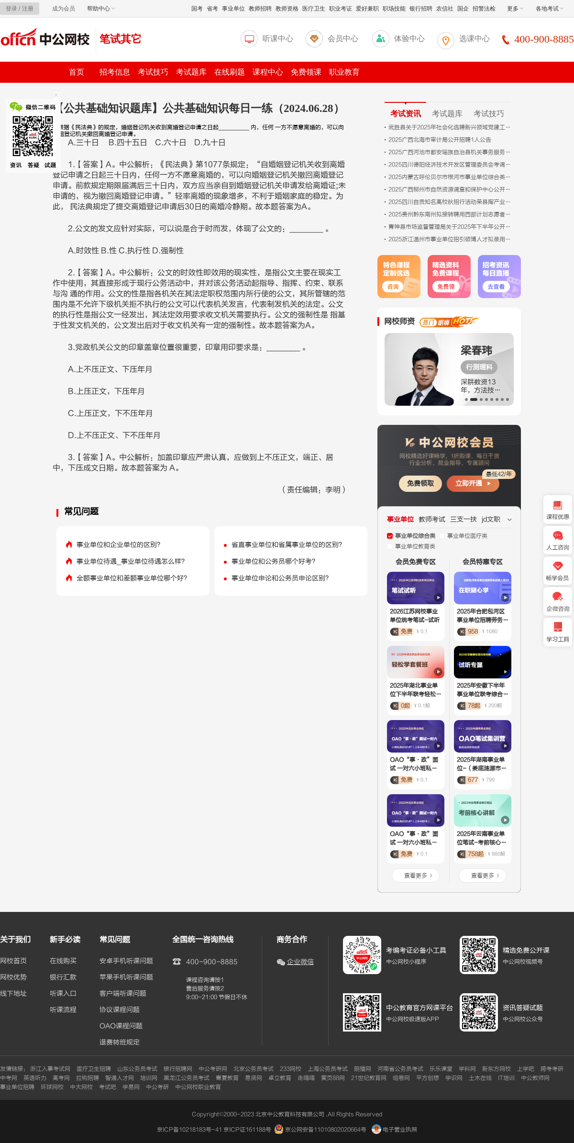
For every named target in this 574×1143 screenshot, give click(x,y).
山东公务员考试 (137, 1068)
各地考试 (549, 8)
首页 (76, 72)
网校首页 (13, 961)
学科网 (467, 1068)
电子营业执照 (394, 1129)
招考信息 (114, 72)
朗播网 (362, 1068)
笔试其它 (120, 39)
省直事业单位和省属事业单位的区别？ (288, 545)
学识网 (454, 1078)
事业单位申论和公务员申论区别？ (282, 578)
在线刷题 (229, 72)
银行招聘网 (178, 1068)
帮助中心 (101, 8)
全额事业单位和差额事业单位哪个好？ (133, 578)
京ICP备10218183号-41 (189, 1129)
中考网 (8, 1078)
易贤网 (253, 1078)
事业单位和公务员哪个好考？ (275, 561)
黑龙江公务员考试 (187, 1078)
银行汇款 (63, 977)
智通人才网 (119, 1078)
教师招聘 (260, 8)
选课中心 (474, 38)
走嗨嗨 (306, 1078)
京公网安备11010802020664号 (325, 1129)
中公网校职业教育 (198, 1087)
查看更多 (415, 875)
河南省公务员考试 (400, 1068)
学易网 (131, 1087)
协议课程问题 (119, 1010)
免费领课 (306, 72)
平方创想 (427, 1078)
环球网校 (52, 1087)
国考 (197, 8)
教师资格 (287, 8)
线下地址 (13, 993)
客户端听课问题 (122, 993)
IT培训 (506, 1078)
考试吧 (107, 1087)
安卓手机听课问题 (126, 961)
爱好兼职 (367, 8)
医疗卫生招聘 (94, 1068)
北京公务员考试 (253, 1068)
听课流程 (63, 1010)
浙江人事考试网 (50, 1068)
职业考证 (340, 8)
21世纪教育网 (368, 1078)
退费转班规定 (119, 1042)
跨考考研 (552, 1068)
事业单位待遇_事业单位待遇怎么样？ (132, 561)
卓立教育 (279, 1078)
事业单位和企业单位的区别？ (120, 545)
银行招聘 (420, 8)
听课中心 (278, 38)
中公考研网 (213, 1068)
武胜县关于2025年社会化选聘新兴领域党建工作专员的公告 (450, 127)
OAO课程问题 (121, 1026)
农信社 (444, 8)
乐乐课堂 (441, 1068)
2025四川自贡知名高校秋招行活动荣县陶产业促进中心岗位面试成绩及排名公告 (450, 202)
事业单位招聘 (17, 1087)
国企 (463, 8)
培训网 (148, 1078)
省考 (212, 8)
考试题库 (191, 72)
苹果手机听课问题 (126, 977)
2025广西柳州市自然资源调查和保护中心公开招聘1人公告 (450, 189)
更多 (515, 8)
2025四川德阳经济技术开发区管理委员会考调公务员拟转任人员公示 (450, 164)
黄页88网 (333, 1078)
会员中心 (343, 38)
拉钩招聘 (87, 1078)
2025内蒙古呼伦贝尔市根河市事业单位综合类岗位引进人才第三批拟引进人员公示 (450, 177)
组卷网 (401, 1078)
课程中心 (268, 72)
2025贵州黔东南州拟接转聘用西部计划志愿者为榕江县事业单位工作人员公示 (450, 214)
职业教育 (344, 72)
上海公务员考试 (328, 1068)
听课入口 (63, 993)
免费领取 (420, 483)
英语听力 (34, 1078)
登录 (11, 8)
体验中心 (409, 38)
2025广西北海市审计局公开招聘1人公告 (439, 139)
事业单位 (233, 8)
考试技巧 (153, 72)
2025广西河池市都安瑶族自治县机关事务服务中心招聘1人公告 (450, 152)
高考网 (61, 1078)
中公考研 (157, 1087)
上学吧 (525, 1068)
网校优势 (13, 977)
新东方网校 (496, 1068)
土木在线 (480, 1078)
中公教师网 (535, 1078)
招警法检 (484, 8)
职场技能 (394, 8)
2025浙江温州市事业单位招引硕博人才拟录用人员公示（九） (450, 239)
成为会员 (63, 8)
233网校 (290, 1068)
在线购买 (63, 961)
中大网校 (81, 1087)
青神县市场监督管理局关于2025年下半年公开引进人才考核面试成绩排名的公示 (450, 226)
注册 (27, 8)
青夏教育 (227, 1078)
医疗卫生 (313, 8)
